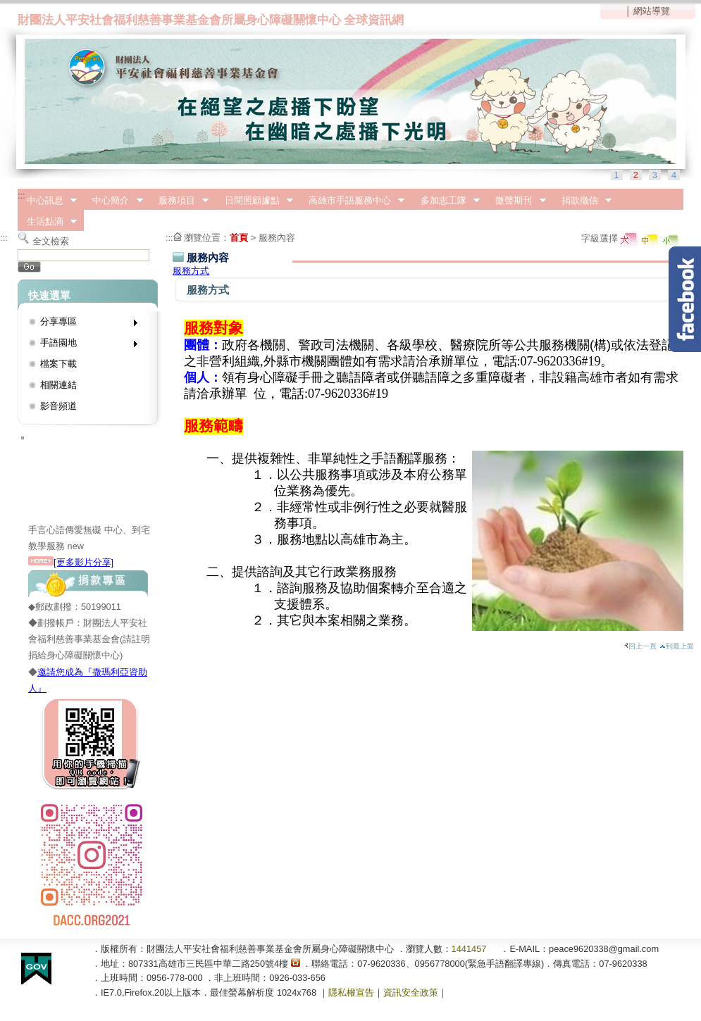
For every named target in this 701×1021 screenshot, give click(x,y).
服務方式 (191, 270)
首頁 (239, 237)
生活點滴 (47, 221)
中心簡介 (113, 200)
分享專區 (84, 324)
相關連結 (58, 385)
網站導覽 (651, 11)
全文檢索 (50, 241)
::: (21, 195)
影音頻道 (58, 406)
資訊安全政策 (410, 992)
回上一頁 (640, 646)
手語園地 (84, 345)
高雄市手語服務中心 (351, 200)
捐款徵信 (582, 200)
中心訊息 (47, 200)
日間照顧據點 (254, 200)
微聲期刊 (516, 200)
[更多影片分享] (70, 562)
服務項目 (179, 200)
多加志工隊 (445, 200)
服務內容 (277, 237)
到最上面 (676, 646)
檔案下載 (58, 363)
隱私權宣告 (351, 992)
